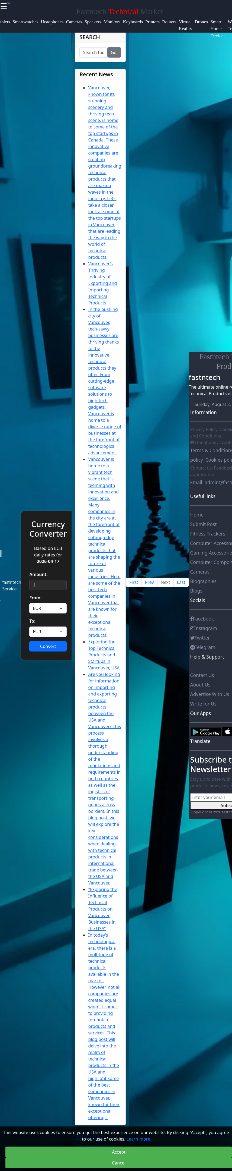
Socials (197, 600)
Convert (48, 646)
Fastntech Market (119, 11)
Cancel (118, 1163)
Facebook (202, 618)
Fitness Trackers (207, 533)
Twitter (200, 637)
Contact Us (202, 675)
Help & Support (207, 656)
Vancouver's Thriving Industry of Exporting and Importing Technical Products (102, 283)
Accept (118, 1152)
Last (181, 582)
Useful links (203, 496)
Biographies (203, 581)
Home (197, 514)
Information (203, 412)
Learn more (138, 1139)
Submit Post (203, 524)
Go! (114, 52)
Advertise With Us (209, 694)
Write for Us (203, 703)
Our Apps (200, 713)
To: (32, 621)
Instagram (203, 628)
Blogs (196, 590)
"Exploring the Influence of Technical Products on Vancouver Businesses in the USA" (102, 908)
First (133, 582)
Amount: (38, 574)
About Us (200, 684)
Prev (149, 582)
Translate (200, 741)
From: (35, 598)
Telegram (202, 647)
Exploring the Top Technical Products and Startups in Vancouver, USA (104, 655)
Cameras (200, 571)
